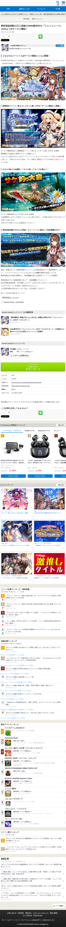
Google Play (33, 367)
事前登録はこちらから (11, 297)
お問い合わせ (11, 913)
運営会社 (28, 913)
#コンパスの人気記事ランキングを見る (13, 655)
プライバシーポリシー (40, 913)
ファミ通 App (8, 3)
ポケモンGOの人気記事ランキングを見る (13, 718)
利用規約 (21, 913)
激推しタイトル (37, 19)
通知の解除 (54, 913)
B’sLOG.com (37, 915)
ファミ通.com (27, 915)
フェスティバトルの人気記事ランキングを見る (15, 673)
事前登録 (26, 19)
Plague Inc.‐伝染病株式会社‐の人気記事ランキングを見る (17, 709)
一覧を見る (60, 425)
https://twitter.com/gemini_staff (21, 386)
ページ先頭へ (59, 906)
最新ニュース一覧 (36, 14)
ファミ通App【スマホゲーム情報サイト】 (14, 14)
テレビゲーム (58, 431)
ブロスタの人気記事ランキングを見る (13, 699)
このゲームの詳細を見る (21, 355)
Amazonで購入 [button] (13, 476)
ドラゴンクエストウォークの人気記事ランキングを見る (18, 665)
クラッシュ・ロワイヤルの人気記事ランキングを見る (17, 682)
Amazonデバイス (44, 431)
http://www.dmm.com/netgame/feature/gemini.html (26, 382)
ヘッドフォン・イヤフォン (12, 431)
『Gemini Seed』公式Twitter (13, 302)
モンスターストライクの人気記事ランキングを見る (16, 690)
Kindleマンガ (29, 431)
